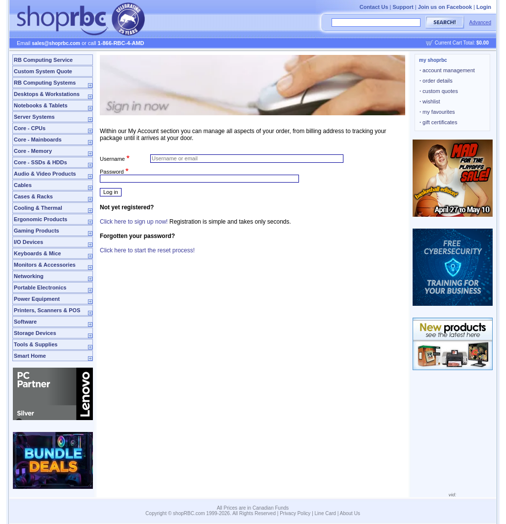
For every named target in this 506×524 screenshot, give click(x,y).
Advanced (480, 22)
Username (112, 158)
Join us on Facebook (445, 7)
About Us (350, 513)
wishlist (430, 101)
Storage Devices (35, 333)
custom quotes (439, 91)
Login (483, 7)
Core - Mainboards (38, 140)
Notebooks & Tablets (41, 105)
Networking (28, 276)
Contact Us (373, 7)
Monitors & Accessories (45, 265)
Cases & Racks (33, 196)
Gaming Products (36, 231)
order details (436, 81)
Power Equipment (37, 299)
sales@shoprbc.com (56, 43)
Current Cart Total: (462, 43)
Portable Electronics (40, 287)
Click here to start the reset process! (147, 250)
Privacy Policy (295, 513)
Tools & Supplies (35, 344)
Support (403, 7)
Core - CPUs (29, 128)
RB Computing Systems (45, 83)
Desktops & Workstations (47, 94)
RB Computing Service (43, 60)
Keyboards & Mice (37, 253)
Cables (23, 185)
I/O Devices (28, 242)
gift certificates (438, 122)
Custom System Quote (43, 71)
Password (112, 172)
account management (447, 70)
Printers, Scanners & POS (47, 310)
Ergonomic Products (40, 219)
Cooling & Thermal (38, 208)
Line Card (325, 513)
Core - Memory (33, 151)
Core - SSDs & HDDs (40, 162)
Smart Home (30, 356)
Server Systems (34, 117)
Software (25, 322)
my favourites (437, 112)
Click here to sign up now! (134, 221)
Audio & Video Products (45, 174)
